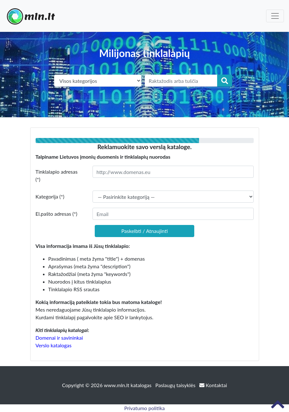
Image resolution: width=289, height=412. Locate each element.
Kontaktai (213, 385)
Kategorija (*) (50, 196)
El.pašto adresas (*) (57, 214)
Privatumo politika (144, 408)
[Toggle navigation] (275, 16)
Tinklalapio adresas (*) (57, 175)
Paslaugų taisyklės (176, 385)
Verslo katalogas (54, 345)
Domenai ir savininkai (59, 338)
